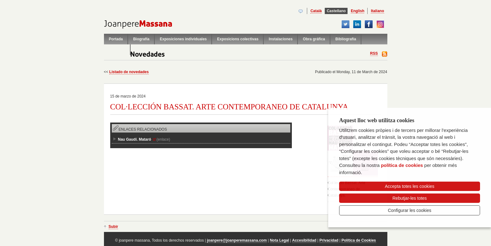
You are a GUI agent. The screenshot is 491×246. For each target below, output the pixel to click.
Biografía (141, 39)
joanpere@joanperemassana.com (237, 240)
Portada (116, 39)
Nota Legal (279, 240)
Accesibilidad (304, 240)
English (357, 11)
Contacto (117, 50)
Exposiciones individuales (183, 39)
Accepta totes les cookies (409, 186)
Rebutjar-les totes (409, 198)
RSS (374, 53)
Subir (113, 226)
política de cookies (402, 165)
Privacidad (329, 240)
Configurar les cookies (410, 210)
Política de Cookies (358, 240)
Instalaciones (280, 39)
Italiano (377, 11)
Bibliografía (345, 39)
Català (316, 11)
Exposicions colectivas (237, 39)
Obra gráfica (314, 39)
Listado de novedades (129, 72)
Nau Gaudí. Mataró (134, 139)
